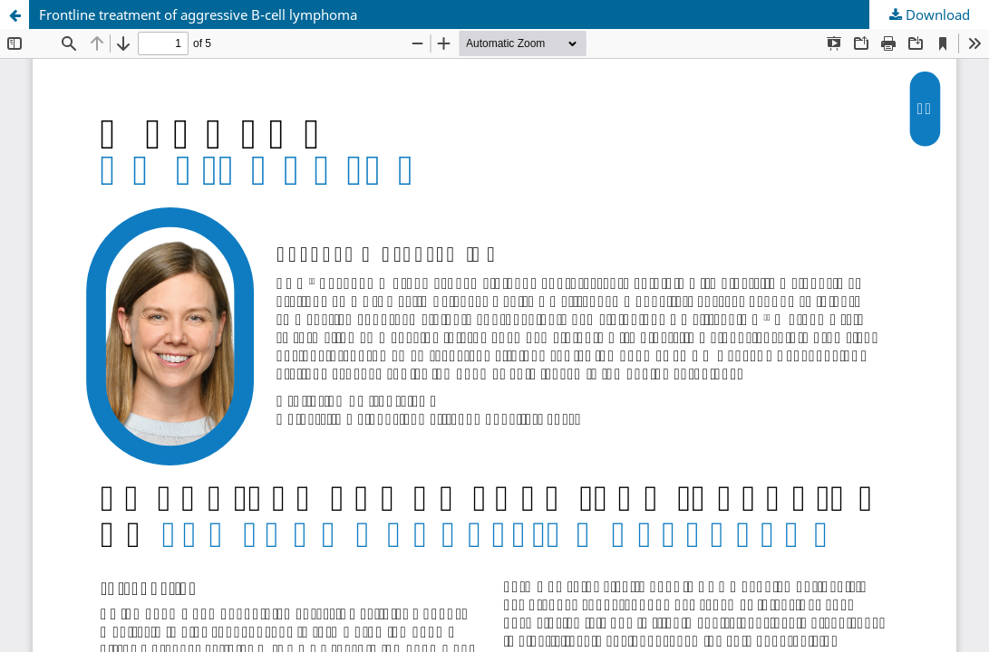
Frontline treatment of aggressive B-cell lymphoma (198, 14)
